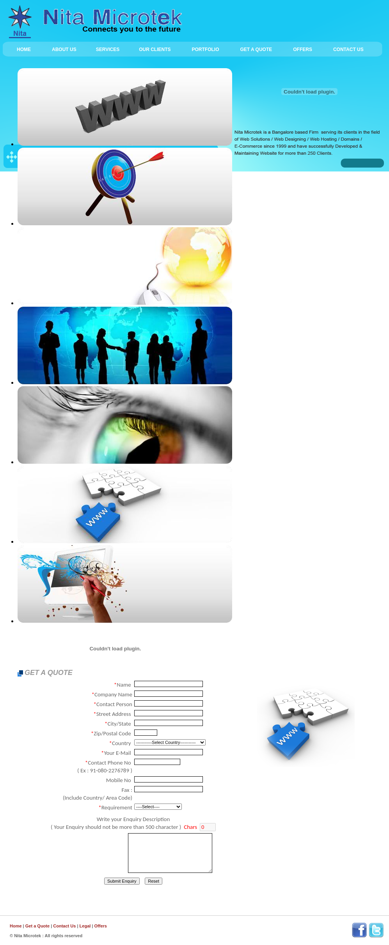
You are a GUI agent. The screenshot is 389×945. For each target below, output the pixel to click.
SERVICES (111, 49)
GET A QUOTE (256, 49)
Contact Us (64, 926)
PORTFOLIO (205, 49)
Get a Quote (38, 926)
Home (16, 926)
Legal (85, 926)
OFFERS (302, 49)
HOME (24, 49)
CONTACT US (348, 49)
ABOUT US (67, 49)
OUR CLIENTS (155, 49)
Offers (100, 926)
